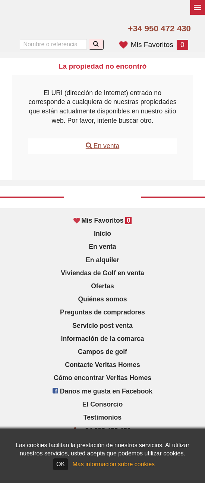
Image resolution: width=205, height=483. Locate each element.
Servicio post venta (102, 325)
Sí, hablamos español (38, 29)
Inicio (102, 233)
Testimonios (102, 417)
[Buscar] (96, 44)
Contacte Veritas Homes (102, 364)
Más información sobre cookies (114, 464)
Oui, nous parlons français (54, 29)
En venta (102, 146)
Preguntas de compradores (102, 312)
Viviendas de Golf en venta (102, 273)
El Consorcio (102, 404)
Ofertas (102, 286)
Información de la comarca (102, 338)
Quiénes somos (102, 299)
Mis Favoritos (153, 44)
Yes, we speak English (22, 29)
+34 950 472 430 (159, 28)
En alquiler (102, 260)
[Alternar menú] (197, 7)
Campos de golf (102, 351)
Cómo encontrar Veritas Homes (102, 378)
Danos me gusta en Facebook (102, 391)
